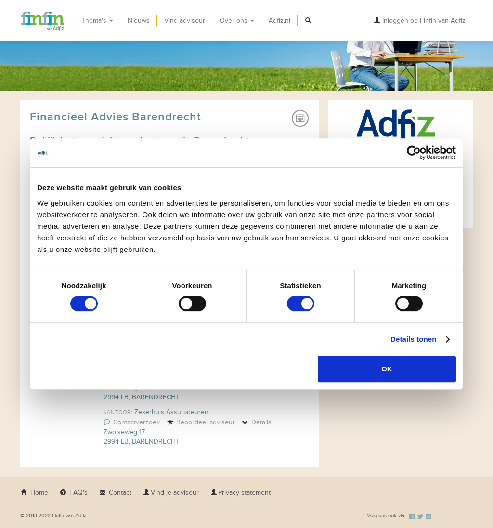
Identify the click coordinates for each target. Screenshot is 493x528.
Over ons (237, 20)
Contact (115, 492)
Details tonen (413, 339)
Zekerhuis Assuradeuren (171, 412)
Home (34, 492)
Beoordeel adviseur (201, 422)
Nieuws (139, 20)
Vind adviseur (184, 20)
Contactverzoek (132, 422)
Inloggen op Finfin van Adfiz (420, 20)
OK (386, 369)
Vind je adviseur (171, 492)
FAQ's (74, 492)
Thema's (97, 20)
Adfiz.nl (279, 20)
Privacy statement (240, 492)
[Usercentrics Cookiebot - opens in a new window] (414, 152)
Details (257, 422)
